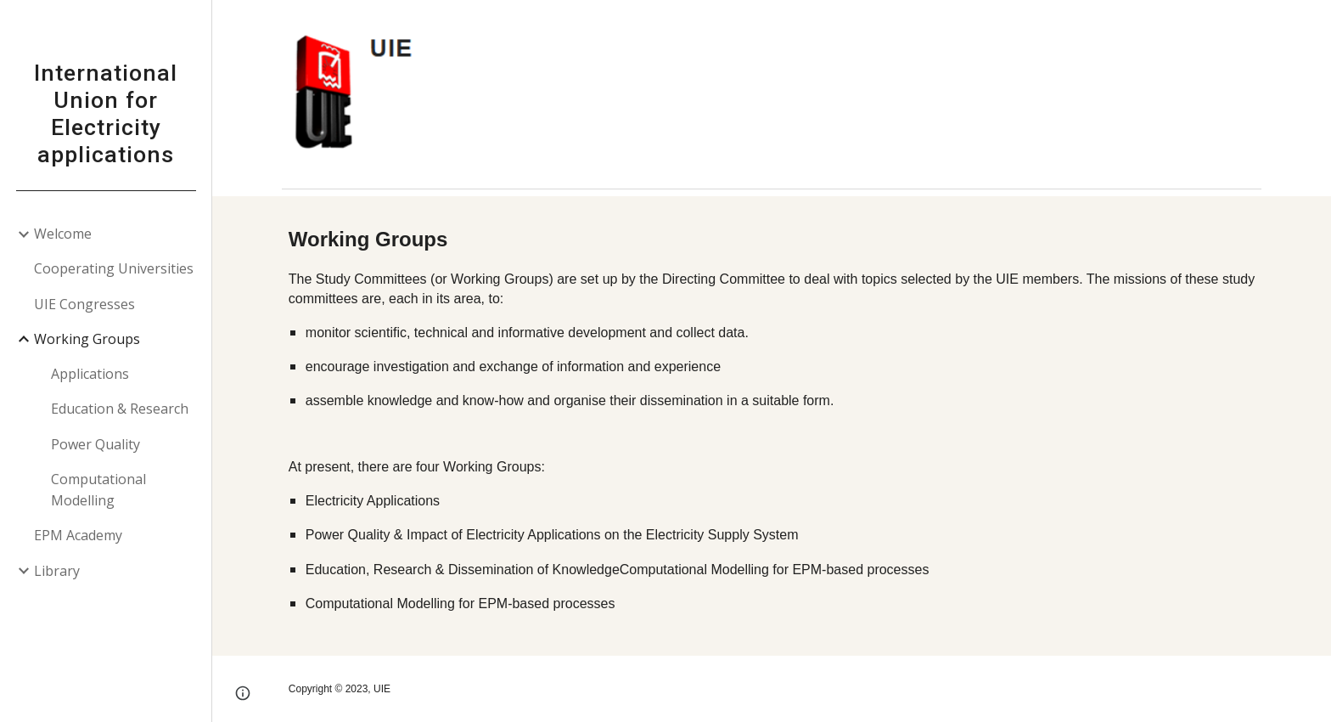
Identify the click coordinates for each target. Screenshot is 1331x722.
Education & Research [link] (119, 408)
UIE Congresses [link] (84, 304)
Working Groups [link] (87, 339)
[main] (771, 426)
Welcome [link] (63, 233)
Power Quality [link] (95, 444)
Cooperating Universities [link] (114, 268)
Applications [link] (90, 373)
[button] (1310, 23)
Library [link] (57, 570)
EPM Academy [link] (78, 535)
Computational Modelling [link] (98, 490)
